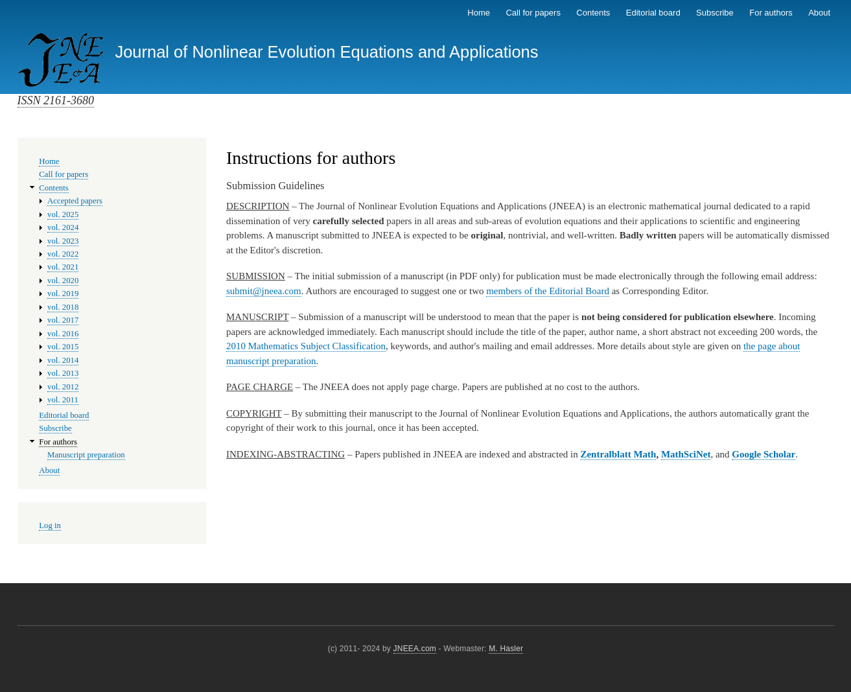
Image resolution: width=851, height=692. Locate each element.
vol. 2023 (62, 241)
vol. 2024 (62, 227)
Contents (593, 12)
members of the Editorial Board (547, 291)
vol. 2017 (62, 320)
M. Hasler (506, 648)
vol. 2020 (62, 280)
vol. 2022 (62, 254)
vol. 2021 (62, 266)
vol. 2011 (62, 399)
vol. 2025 (62, 214)
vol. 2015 (62, 346)
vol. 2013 (62, 373)
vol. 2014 (62, 360)
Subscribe (715, 12)
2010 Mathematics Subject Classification (306, 346)
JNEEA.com (414, 648)
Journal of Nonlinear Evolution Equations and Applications (326, 52)
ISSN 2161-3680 (56, 100)
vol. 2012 (62, 386)
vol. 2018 (62, 307)
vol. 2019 (62, 293)
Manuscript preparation (86, 454)
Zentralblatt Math (618, 454)
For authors (770, 12)
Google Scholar (763, 454)
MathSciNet (686, 454)
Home (478, 12)
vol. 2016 (62, 333)
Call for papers (533, 12)
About (819, 12)
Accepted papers (74, 200)
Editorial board (653, 12)
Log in (50, 525)
